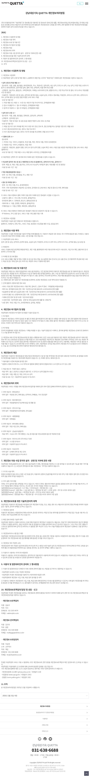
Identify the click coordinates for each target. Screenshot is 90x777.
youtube (50, 739)
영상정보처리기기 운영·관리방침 (45, 712)
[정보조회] (62, 771)
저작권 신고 (45, 731)
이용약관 (45, 719)
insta (45, 739)
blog (40, 739)
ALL (80, 3)
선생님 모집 (45, 725)
